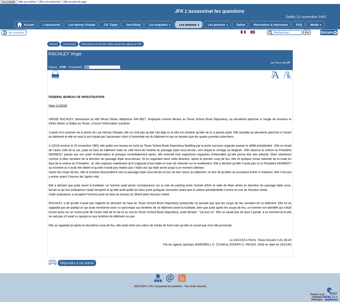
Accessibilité (8, 2)
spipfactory (331, 299)
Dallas (240, 24)
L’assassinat (50, 24)
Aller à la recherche (49, 1)
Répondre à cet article (77, 263)
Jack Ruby (132, 24)
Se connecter (16, 32)
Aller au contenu (27, 1)
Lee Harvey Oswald (81, 24)
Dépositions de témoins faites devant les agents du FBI (111, 44)
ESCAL (327, 297)
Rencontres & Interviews (270, 24)
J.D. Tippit (110, 24)
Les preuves (217, 24)
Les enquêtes (159, 24)
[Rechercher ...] (284, 32)
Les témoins (189, 24)
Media (315, 24)
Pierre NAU (281, 62)
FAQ (298, 24)
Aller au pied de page (74, 1)
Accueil (25, 24)
